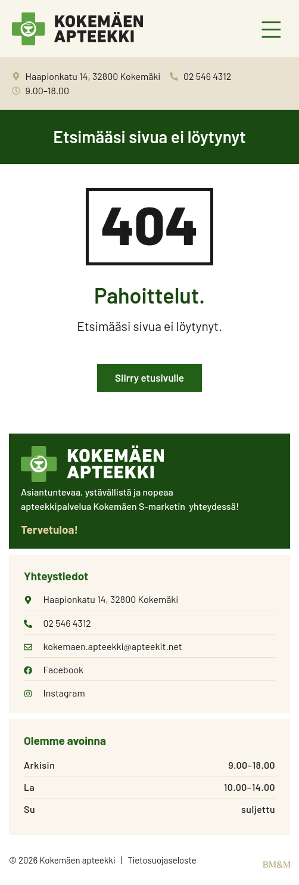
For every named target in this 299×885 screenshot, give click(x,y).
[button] (272, 31)
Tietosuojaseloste (162, 860)
